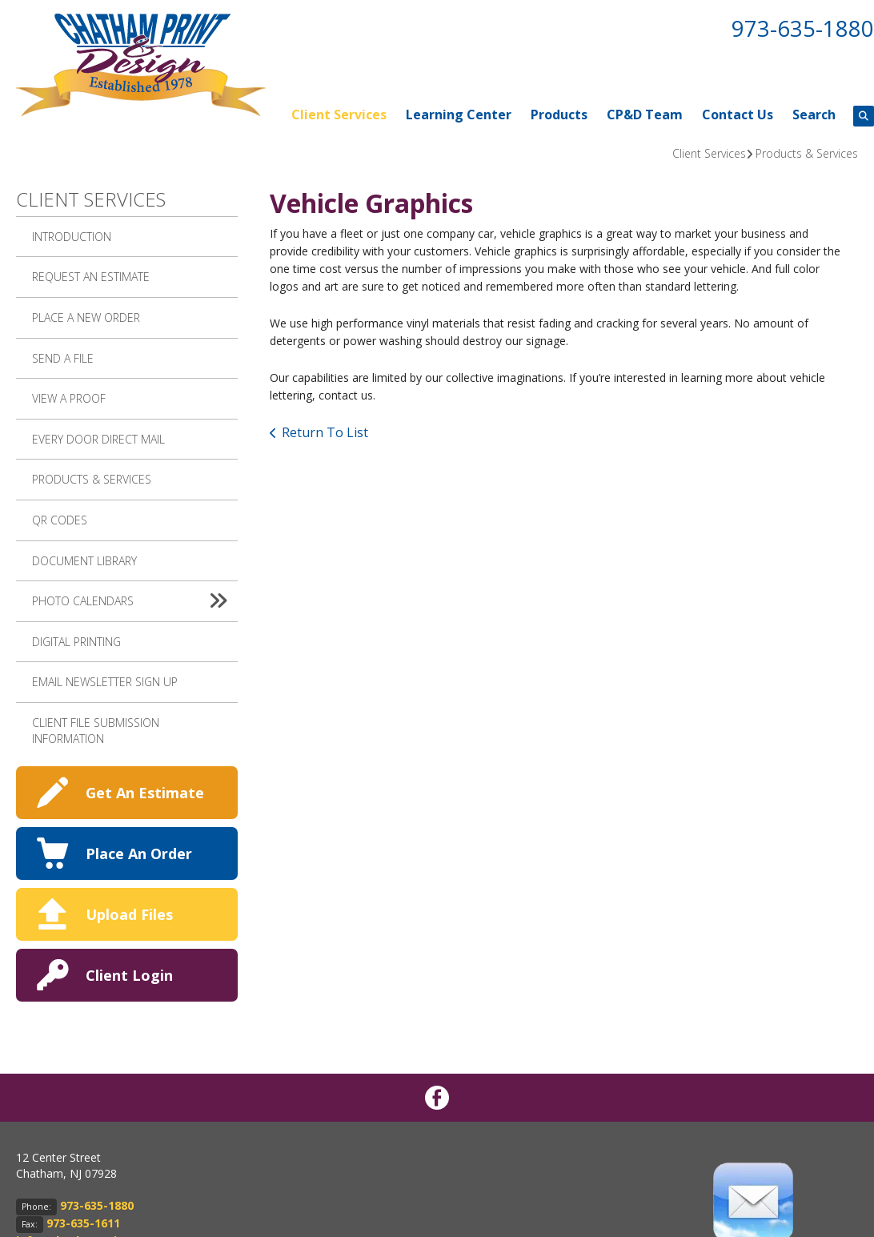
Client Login (129, 975)
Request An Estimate (91, 276)
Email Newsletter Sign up (105, 681)
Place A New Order (86, 317)
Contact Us (737, 114)
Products (559, 114)
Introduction (71, 236)
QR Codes (59, 520)
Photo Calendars (135, 601)
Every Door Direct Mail (98, 439)
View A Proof (69, 398)
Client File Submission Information (95, 730)
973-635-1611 (83, 1223)
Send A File (63, 358)
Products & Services (807, 153)
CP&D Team (645, 114)
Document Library (84, 560)
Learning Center (458, 114)
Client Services (339, 114)
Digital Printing (76, 641)
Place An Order (139, 853)
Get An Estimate (145, 792)
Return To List (325, 432)
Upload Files (129, 914)
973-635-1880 (803, 28)
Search (814, 114)
